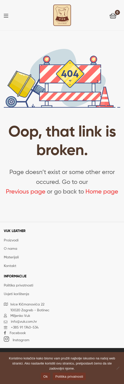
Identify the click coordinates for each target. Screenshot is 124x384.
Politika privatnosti (18, 285)
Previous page (25, 191)
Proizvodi (11, 240)
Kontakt (10, 265)
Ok (45, 376)
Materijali (11, 257)
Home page (101, 191)
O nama (10, 248)
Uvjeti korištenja (16, 294)
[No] (117, 368)
